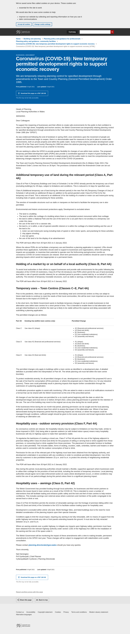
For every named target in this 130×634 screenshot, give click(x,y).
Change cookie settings (42, 24)
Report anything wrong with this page (29, 592)
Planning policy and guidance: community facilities (36, 41)
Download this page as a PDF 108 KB (33, 94)
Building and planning (32, 39)
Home (18, 39)
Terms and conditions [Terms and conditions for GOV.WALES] (79, 612)
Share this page (26, 600)
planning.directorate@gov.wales (43, 545)
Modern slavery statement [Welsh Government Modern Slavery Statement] (98, 612)
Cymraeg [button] (72, 32)
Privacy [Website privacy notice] (66, 612)
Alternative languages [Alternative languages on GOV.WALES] (24, 614)
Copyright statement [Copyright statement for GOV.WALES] (45, 612)
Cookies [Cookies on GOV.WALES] (58, 612)
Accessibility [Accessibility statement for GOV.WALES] (30, 612)
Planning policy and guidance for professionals (62, 39)
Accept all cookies (24, 24)
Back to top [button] (43, 600)
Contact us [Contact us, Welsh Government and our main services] (20, 612)
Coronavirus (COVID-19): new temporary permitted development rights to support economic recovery (55, 44)
